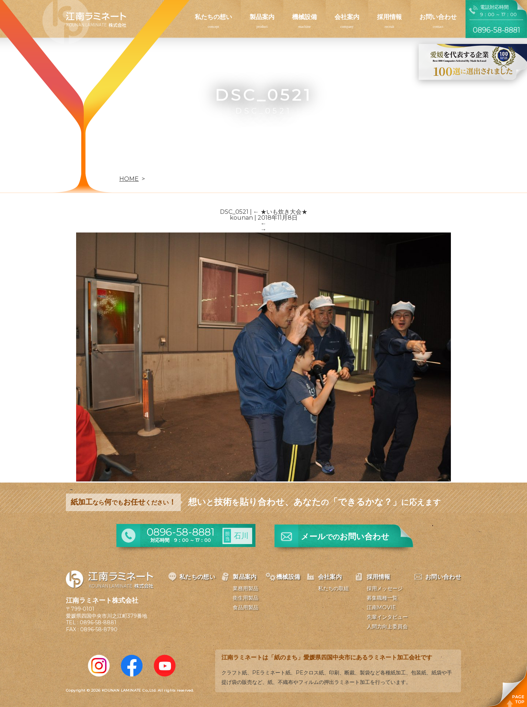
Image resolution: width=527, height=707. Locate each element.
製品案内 (262, 17)
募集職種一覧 (382, 598)
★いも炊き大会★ (280, 211)
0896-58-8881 (98, 622)
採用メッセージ (385, 588)
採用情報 (389, 17)
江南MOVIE (381, 607)
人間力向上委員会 (387, 626)
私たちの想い (213, 17)
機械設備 (304, 17)
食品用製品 (245, 607)
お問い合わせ (438, 17)
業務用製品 (245, 588)
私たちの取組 (333, 588)
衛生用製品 (245, 598)
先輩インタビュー (387, 617)
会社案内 (346, 17)
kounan (241, 217)
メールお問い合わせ (345, 537)
